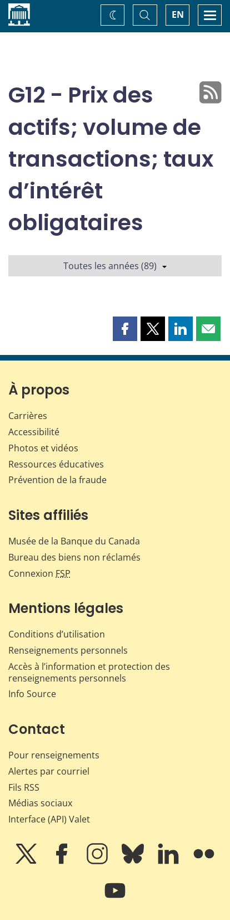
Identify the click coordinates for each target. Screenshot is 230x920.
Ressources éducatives (56, 464)
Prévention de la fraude (57, 480)
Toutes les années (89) (115, 266)
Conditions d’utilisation (56, 634)
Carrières (27, 416)
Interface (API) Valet (49, 819)
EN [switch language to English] (178, 14)
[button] (125, 329)
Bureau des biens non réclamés (74, 557)
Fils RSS (23, 787)
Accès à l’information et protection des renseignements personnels (89, 672)
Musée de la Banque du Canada (74, 541)
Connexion (39, 573)
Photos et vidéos (43, 448)
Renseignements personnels (68, 650)
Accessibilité (33, 432)
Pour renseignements (53, 755)
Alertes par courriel (48, 771)
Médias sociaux (40, 803)
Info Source (32, 694)
